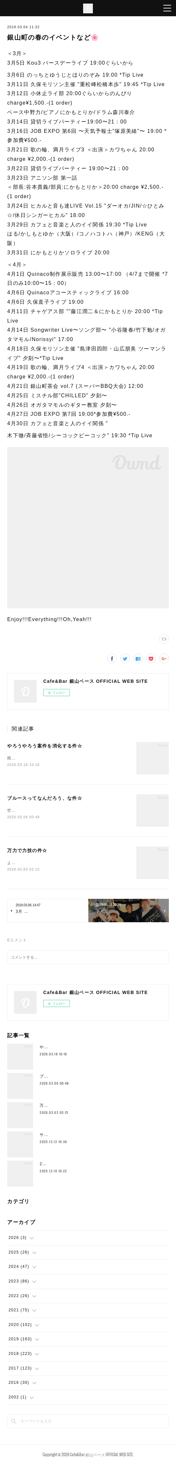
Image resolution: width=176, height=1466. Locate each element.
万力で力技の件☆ (27, 851)
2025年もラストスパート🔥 (67, 1165)
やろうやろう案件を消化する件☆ (44, 745)
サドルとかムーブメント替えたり (72, 1136)
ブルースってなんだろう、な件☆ (44, 798)
